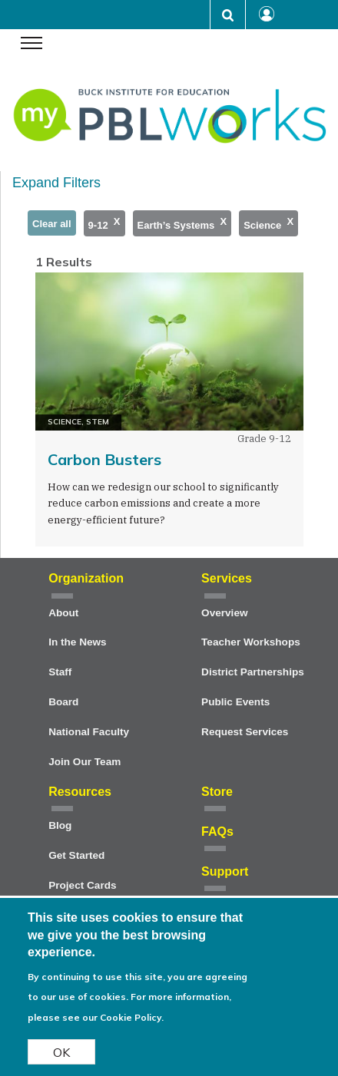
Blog (59, 825)
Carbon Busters (104, 459)
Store (217, 791)
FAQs (217, 831)
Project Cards (82, 885)
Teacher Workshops (250, 642)
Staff (59, 672)
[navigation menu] (31, 44)
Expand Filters (56, 182)
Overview (224, 613)
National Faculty (88, 732)
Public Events (235, 702)
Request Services (244, 732)
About (63, 613)
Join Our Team (84, 761)
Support (224, 871)
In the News (77, 642)
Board (63, 702)
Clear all (51, 223)
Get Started (76, 855)
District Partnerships (252, 672)
